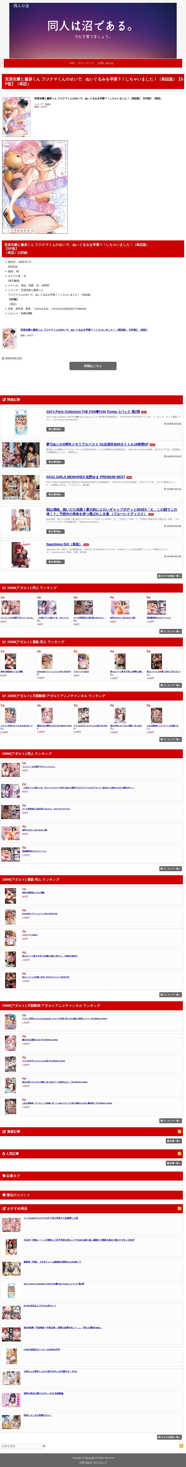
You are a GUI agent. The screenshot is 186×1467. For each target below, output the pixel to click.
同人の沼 (90, 1458)
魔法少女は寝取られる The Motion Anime (40, 1040)
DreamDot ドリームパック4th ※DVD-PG (39, 914)
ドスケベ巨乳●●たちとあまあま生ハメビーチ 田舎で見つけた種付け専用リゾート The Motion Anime (64, 1019)
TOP (72, 63)
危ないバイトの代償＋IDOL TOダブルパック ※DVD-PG (45, 977)
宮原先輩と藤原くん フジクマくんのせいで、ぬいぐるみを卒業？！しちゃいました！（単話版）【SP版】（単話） (84, 329)
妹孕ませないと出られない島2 (122, 618)
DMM (47, 104)
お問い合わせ (106, 63)
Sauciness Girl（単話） (64, 544)
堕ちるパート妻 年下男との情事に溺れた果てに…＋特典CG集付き (50, 956)
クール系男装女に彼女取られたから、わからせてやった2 (46, 809)
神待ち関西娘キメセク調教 (12, 672)
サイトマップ (86, 63)
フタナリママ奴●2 (81, 672)
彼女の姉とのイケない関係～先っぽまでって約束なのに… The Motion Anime (54, 1082)
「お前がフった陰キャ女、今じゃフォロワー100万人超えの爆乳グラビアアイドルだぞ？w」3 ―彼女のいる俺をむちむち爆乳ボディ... (78, 788)
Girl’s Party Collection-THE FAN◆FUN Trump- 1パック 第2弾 (93, 411)
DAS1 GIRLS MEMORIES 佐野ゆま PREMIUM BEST (85, 477)
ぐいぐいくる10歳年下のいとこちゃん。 (17, 618)
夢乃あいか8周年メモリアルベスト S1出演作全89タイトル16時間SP (97, 444)
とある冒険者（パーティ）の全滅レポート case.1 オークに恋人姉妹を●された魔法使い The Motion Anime (67, 1103)
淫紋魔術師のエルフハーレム (159, 618)
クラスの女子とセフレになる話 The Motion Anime (43, 1061)
